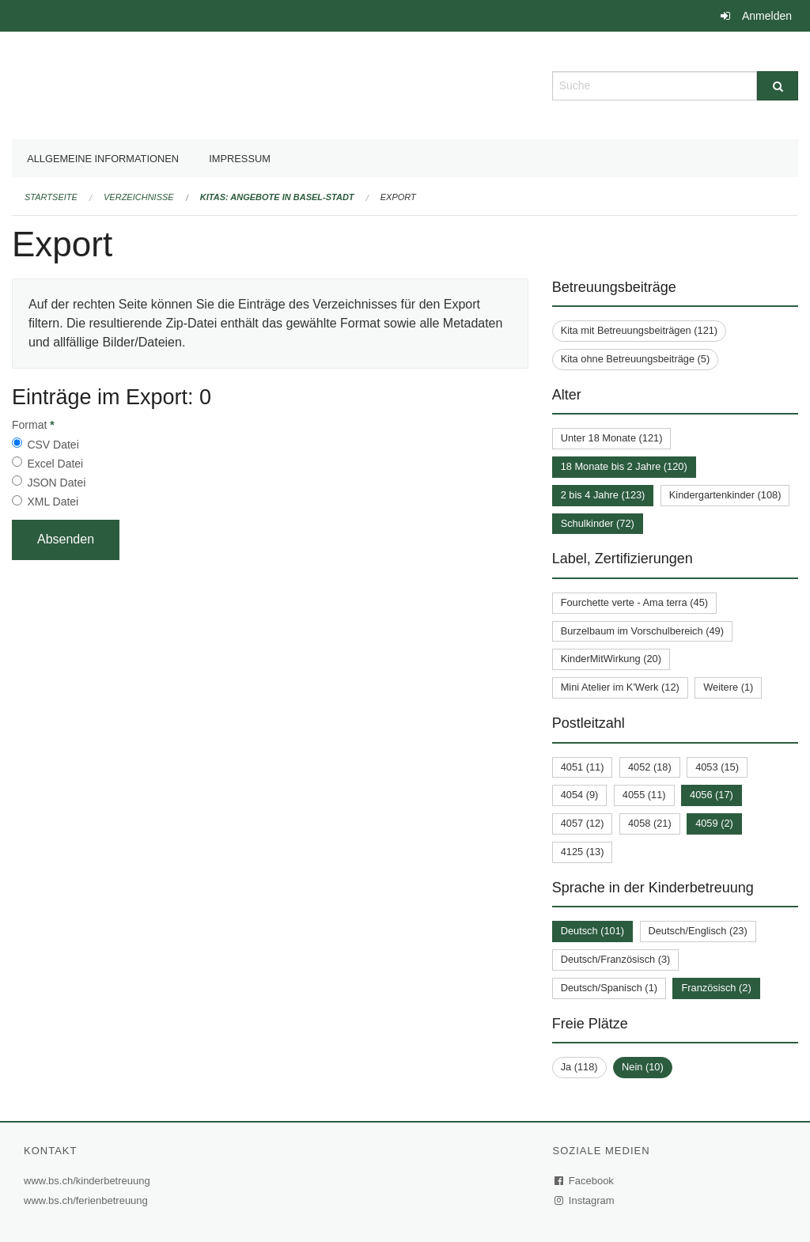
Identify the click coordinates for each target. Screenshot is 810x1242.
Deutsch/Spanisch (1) (609, 988)
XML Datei (52, 501)
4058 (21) (650, 823)
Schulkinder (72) (597, 523)
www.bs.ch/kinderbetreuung (89, 1181)
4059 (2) (714, 823)
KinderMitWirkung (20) (611, 659)
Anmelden (767, 15)
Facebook (584, 1181)
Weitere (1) (728, 687)
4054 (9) (580, 795)
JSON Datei (56, 482)
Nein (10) (643, 1067)
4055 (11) (644, 795)
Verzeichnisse (139, 197)
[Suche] (777, 85)
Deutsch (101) (592, 931)
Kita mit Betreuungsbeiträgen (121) (639, 330)
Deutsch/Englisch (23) (698, 931)
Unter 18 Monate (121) (612, 438)
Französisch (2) (716, 988)
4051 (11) (582, 767)
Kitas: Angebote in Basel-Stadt (277, 197)
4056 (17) (711, 795)
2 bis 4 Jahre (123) (603, 495)
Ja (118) (579, 1067)
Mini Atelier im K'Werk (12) (620, 687)
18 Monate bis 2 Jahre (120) (624, 466)
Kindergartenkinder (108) (725, 495)
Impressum (240, 159)
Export (398, 197)
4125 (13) (582, 852)
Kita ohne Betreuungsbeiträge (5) (635, 359)
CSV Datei (52, 444)
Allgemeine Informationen (103, 159)
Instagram (585, 1200)
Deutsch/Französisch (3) (616, 959)
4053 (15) (717, 767)
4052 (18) (650, 767)
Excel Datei (55, 463)
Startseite (51, 197)
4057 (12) (582, 823)
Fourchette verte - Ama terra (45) (634, 602)
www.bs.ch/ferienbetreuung (88, 1200)
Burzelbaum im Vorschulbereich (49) (642, 631)
